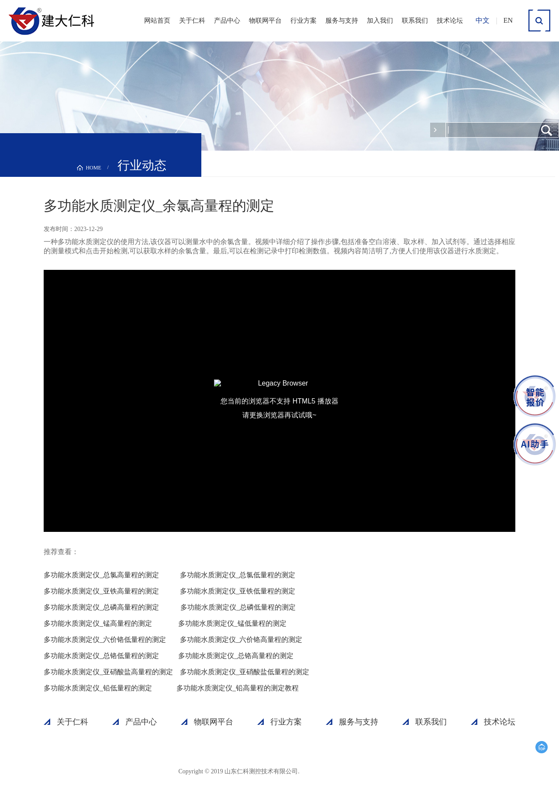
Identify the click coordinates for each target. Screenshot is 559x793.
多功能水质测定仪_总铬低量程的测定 (101, 655)
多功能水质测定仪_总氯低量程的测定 (237, 575)
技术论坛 (450, 20)
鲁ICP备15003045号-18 (341, 771)
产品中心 (227, 20)
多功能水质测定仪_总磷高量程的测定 (101, 607)
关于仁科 (192, 20)
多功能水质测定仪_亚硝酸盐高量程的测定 (108, 672)
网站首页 (157, 20)
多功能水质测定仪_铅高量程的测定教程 (237, 688)
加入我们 (380, 20)
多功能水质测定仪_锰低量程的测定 (232, 623)
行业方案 (303, 20)
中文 (483, 20)
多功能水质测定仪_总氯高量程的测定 (101, 575)
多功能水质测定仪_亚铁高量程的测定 (101, 591)
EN (508, 20)
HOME (93, 168)
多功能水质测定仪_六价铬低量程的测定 (105, 639)
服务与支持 (341, 20)
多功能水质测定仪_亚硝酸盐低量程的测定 (244, 672)
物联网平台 (265, 20)
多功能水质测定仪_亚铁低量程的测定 (237, 591)
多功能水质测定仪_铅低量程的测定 (98, 688)
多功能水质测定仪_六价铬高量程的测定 (241, 639)
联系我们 (415, 20)
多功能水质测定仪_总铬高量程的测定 (235, 655)
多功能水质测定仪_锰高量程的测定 (98, 623)
